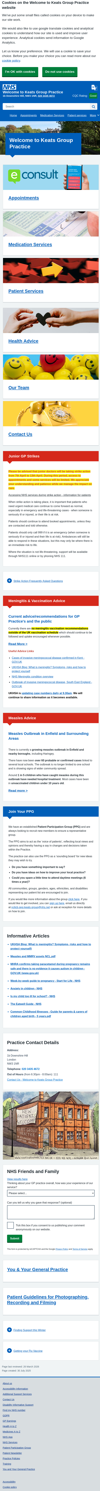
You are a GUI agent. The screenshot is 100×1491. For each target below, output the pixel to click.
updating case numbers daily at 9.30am (47, 693)
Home (13, 115)
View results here (17, 1179)
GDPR (6, 1415)
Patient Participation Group (17, 1448)
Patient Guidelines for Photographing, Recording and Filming (48, 1300)
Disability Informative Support (18, 1405)
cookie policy (11, 60)
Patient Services (25, 291)
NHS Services (10, 1442)
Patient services (77, 115)
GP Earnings (9, 1421)
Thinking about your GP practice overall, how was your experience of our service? (50, 1185)
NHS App (7, 1437)
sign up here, (57, 903)
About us (7, 1383)
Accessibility (9, 1482)
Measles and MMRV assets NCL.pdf (32, 956)
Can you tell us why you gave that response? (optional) (39, 1202)
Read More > (17, 644)
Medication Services (52, 115)
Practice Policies (11, 1458)
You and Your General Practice (19, 1469)
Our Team (18, 387)
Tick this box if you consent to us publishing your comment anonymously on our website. (50, 1227)
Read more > (18, 790)
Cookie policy (10, 1487)
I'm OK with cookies (20, 71)
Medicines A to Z (11, 1431)
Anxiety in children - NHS (26, 988)
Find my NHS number (14, 1410)
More (95, 115)
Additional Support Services (17, 1394)
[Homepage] (37, 89)
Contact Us (20, 434)
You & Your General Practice (37, 1269)
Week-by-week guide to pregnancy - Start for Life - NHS (45, 980)
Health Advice (23, 341)
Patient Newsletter (12, 1453)
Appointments (28, 115)
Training (7, 1464)
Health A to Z (9, 1426)
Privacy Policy (62, 1249)
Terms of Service (80, 1249)
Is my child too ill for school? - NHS (32, 996)
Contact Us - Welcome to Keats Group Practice (35, 1079)
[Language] (94, 87)
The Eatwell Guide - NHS (25, 1004)
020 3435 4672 (46, 96)
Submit (14, 1238)
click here (73, 899)
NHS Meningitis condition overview (32, 676)
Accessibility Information (15, 1389)
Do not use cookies (59, 71)
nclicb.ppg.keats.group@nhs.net (30, 907)
